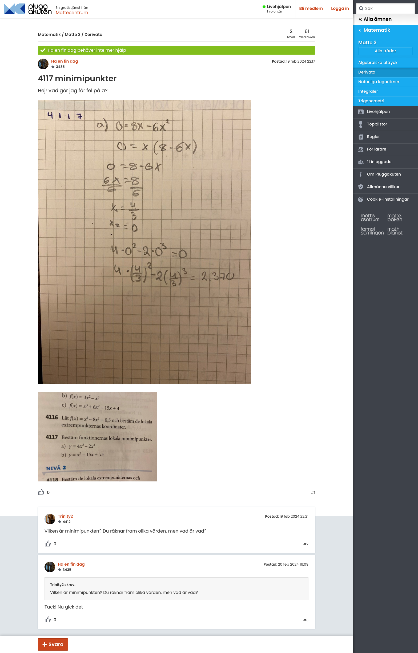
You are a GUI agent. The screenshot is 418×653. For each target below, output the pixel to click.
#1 (313, 492)
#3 (305, 620)
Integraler (368, 91)
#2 (305, 544)
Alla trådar (385, 51)
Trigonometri (371, 101)
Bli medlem (311, 8)
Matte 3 (73, 35)
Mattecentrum (72, 12)
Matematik (49, 35)
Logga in (340, 8)
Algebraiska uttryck (377, 63)
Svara (56, 644)
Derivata (94, 35)
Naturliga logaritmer (378, 82)
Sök (361, 8)
